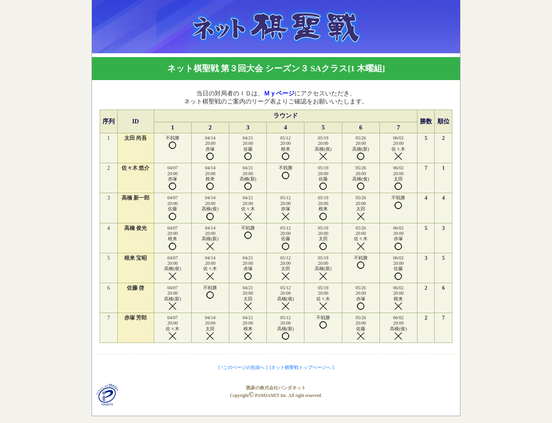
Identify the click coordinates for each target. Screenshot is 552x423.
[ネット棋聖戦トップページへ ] (302, 367)
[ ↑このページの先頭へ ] (243, 367)
